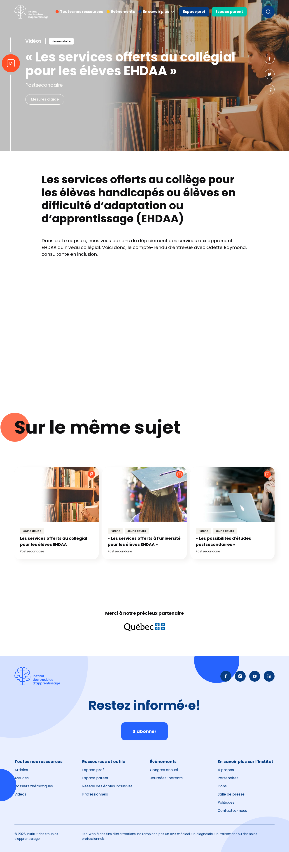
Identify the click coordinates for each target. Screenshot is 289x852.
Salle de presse (231, 794)
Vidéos (20, 794)
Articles (21, 769)
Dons (222, 786)
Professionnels (95, 794)
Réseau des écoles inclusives (107, 786)
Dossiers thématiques (33, 786)
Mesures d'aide (45, 99)
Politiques (226, 802)
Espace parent (229, 11)
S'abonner (144, 731)
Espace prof (194, 11)
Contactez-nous (232, 810)
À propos (226, 769)
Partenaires (228, 778)
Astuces (21, 778)
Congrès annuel (164, 769)
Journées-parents (166, 778)
